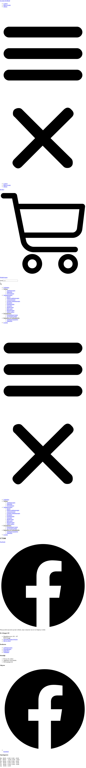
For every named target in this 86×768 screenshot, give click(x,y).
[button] (43, 95)
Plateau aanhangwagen (13, 298)
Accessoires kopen (12, 316)
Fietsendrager (10, 293)
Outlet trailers (10, 312)
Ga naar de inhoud (5, 0)
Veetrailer (9, 306)
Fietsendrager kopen (12, 315)
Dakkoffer (9, 292)
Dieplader (9, 303)
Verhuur (5, 289)
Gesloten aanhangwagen (13, 301)
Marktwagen (10, 307)
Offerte (5, 6)
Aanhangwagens (7, 295)
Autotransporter (11, 299)
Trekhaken (6, 287)
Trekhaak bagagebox (12, 319)
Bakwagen (10, 309)
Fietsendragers (7, 313)
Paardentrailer (10, 304)
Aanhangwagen (11, 290)
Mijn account (7, 5)
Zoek (1, 280)
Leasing (5, 322)
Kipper (9, 296)
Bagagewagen (10, 310)
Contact (5, 3)
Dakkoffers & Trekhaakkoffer (11, 318)
